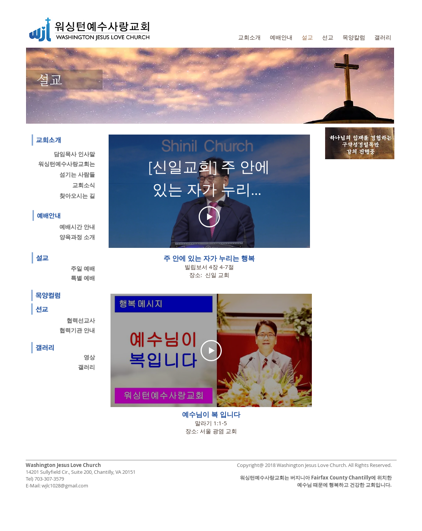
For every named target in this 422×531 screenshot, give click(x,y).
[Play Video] (209, 216)
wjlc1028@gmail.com (65, 485)
